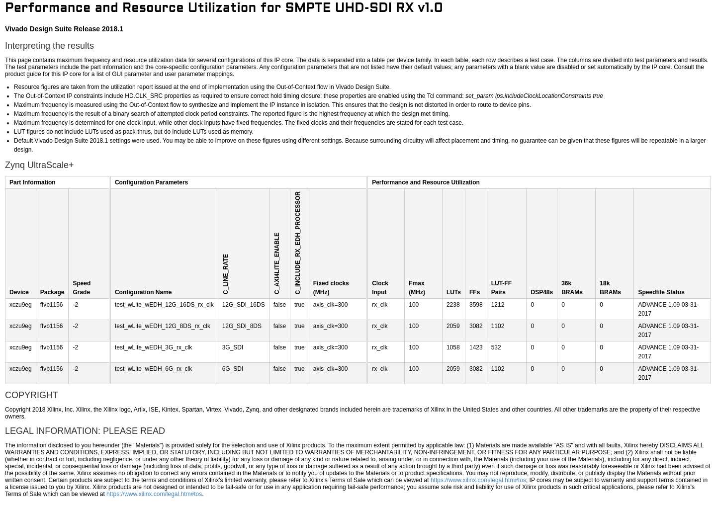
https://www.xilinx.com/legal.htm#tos (478, 480)
